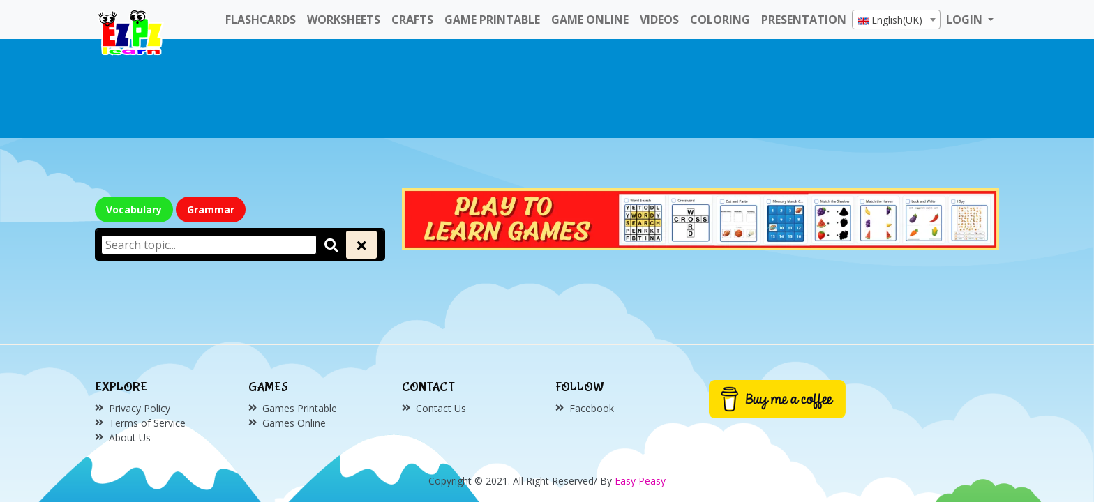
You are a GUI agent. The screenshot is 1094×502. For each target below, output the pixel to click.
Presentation (803, 19)
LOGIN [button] (965, 19)
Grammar (210, 209)
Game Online (590, 19)
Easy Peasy (640, 480)
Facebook (591, 408)
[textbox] (896, 20)
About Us (130, 437)
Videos (659, 19)
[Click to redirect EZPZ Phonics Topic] (700, 218)
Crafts (412, 19)
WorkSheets (343, 19)
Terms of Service (147, 422)
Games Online (294, 422)
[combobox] (896, 19)
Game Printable (492, 19)
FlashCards (260, 19)
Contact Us (441, 408)
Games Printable (299, 408)
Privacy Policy (139, 408)
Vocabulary (134, 209)
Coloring (720, 19)
